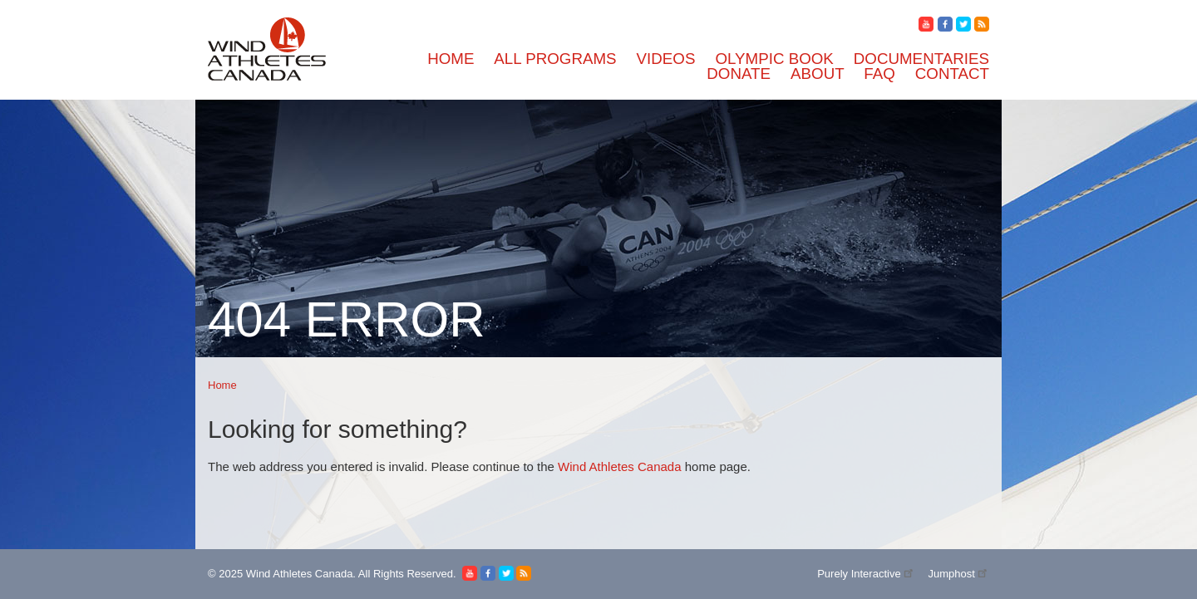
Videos (666, 58)
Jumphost (958, 573)
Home (450, 58)
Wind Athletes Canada (619, 466)
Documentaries (921, 58)
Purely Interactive (866, 573)
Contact (952, 73)
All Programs (555, 58)
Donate (739, 73)
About (817, 73)
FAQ (879, 73)
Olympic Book (774, 58)
